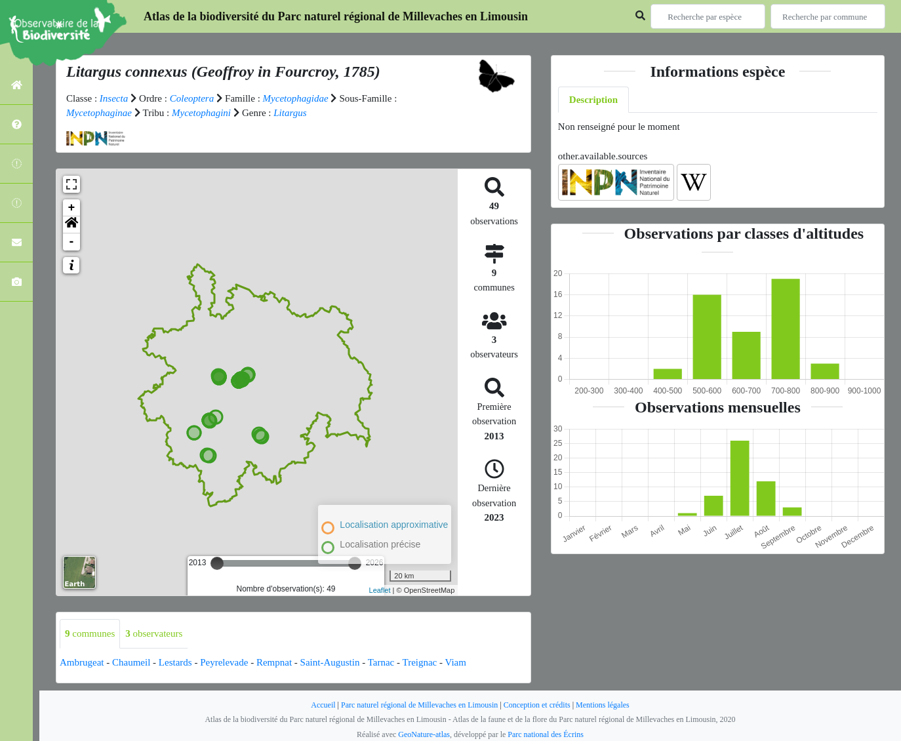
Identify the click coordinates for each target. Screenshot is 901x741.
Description (593, 99)
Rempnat (274, 662)
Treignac (420, 662)
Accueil (323, 705)
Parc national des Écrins (546, 734)
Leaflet (380, 590)
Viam (455, 662)
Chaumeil (131, 662)
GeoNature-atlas (424, 734)
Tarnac (381, 662)
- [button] (71, 242)
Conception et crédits (537, 705)
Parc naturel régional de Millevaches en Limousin (419, 705)
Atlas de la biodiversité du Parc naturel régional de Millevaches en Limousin (336, 16)
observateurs (153, 633)
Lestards (175, 662)
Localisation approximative (394, 524)
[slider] (217, 563)
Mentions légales (603, 705)
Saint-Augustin (330, 662)
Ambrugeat (82, 662)
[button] (71, 224)
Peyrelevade (224, 662)
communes (90, 633)
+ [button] (71, 208)
